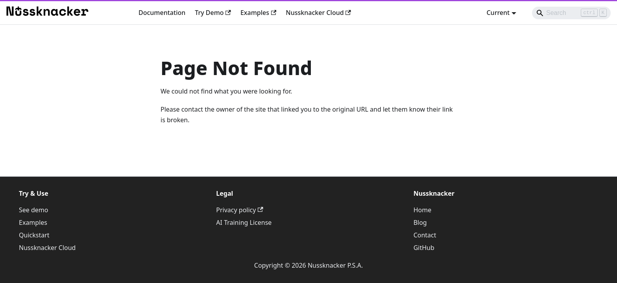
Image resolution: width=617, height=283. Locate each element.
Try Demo (213, 12)
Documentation (162, 12)
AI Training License (244, 222)
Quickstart (34, 235)
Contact (425, 235)
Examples (258, 12)
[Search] (571, 13)
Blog (420, 222)
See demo (33, 210)
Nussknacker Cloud (318, 12)
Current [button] (498, 12)
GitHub (424, 247)
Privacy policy (239, 210)
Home (423, 210)
